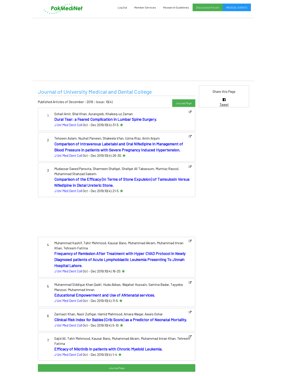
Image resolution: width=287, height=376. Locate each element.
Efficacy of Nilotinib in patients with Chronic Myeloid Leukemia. (108, 348)
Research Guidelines (176, 7)
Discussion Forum (207, 7)
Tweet (224, 104)
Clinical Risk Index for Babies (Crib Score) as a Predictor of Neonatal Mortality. (120, 319)
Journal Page (184, 103)
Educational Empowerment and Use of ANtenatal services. (104, 295)
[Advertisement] (143, 49)
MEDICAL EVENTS (236, 7)
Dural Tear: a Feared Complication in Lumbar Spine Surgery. (105, 119)
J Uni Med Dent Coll (68, 125)
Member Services (145, 7)
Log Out (122, 7)
